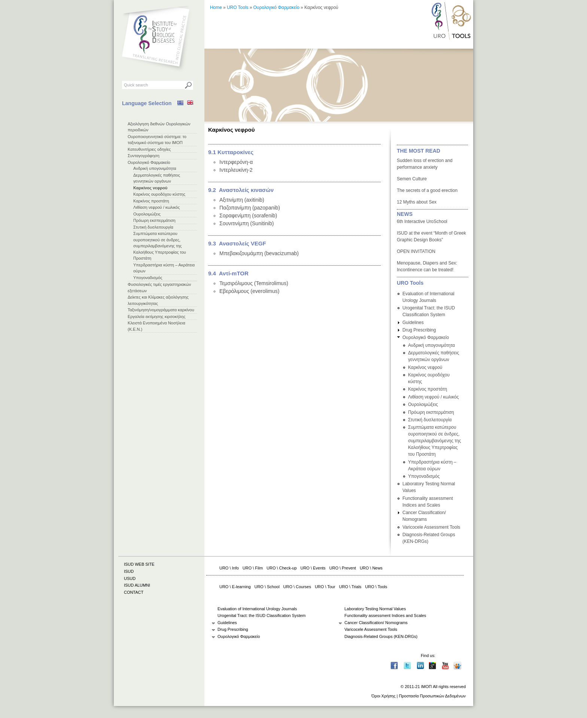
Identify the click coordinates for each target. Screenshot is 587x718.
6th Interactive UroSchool (422, 221)
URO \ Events (313, 568)
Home (216, 7)
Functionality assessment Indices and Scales (385, 615)
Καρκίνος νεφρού (150, 188)
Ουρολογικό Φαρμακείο (149, 162)
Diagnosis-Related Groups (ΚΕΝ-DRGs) (380, 636)
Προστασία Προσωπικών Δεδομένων (432, 696)
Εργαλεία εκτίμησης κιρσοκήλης (156, 316)
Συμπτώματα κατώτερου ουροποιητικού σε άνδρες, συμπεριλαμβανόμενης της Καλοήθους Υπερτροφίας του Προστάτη (159, 245)
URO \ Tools (376, 586)
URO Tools (237, 7)
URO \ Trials (350, 586)
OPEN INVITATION (416, 251)
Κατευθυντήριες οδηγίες (149, 149)
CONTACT (133, 592)
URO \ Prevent (342, 568)
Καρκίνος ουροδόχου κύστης (159, 194)
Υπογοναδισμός (147, 277)
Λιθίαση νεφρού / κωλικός (156, 207)
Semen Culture (412, 178)
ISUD (129, 571)
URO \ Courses (297, 586)
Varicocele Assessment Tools (431, 527)
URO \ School (267, 586)
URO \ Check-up (281, 568)
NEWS (405, 214)
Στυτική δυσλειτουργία (153, 227)
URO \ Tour (325, 586)
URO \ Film (253, 568)
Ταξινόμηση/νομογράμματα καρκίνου (161, 310)
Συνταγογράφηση (143, 155)
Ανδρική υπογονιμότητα (154, 168)
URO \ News (371, 568)
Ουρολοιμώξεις (147, 214)
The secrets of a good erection (427, 190)
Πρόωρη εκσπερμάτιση (154, 220)
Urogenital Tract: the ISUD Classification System (261, 615)
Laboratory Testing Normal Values (375, 609)
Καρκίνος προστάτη (151, 201)
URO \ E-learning (235, 586)
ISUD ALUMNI (137, 585)
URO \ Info (229, 568)
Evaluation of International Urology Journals (257, 609)
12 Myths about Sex (417, 202)
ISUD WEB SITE (139, 564)
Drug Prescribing (419, 330)
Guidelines (413, 322)
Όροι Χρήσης (383, 696)
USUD (130, 578)
